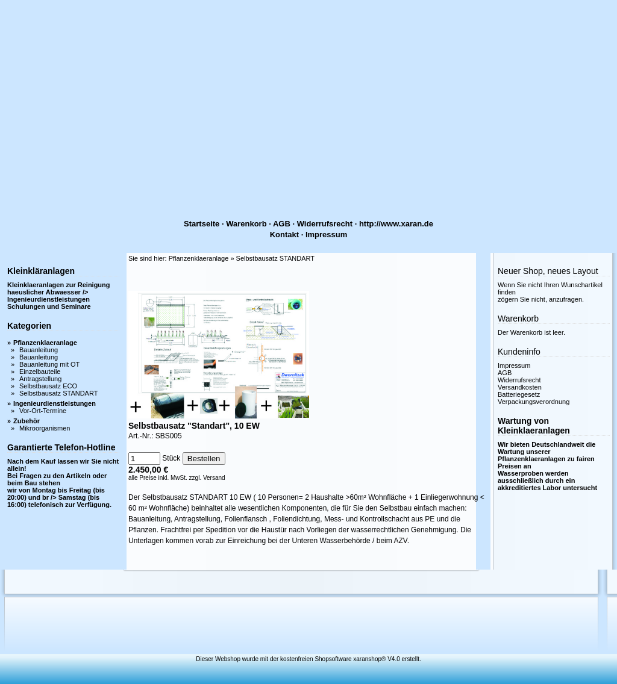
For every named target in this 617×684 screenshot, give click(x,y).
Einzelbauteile (40, 371)
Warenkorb (246, 223)
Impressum (326, 234)
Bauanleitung (38, 349)
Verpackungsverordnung (533, 401)
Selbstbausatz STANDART (58, 393)
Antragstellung (40, 378)
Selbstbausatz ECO (48, 386)
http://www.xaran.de (396, 223)
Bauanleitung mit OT (49, 364)
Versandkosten (520, 387)
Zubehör (26, 420)
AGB (281, 223)
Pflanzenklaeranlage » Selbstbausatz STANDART (242, 258)
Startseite (201, 223)
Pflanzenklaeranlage (45, 342)
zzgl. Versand (207, 477)
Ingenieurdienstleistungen (54, 403)
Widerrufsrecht (324, 223)
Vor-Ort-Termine (42, 410)
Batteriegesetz (519, 394)
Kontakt (284, 234)
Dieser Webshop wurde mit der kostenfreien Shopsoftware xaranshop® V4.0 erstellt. (308, 659)
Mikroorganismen (44, 428)
